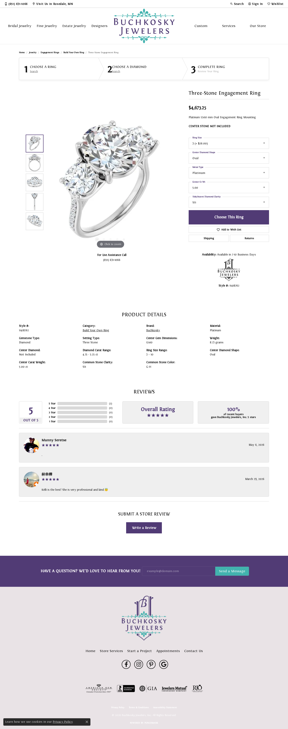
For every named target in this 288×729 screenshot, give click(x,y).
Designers (99, 26)
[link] (16, 4)
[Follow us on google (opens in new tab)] (163, 664)
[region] (110, 182)
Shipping (209, 238)
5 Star (52, 403)
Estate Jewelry (74, 26)
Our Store (258, 26)
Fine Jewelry (47, 26)
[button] (237, 4)
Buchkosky (153, 330)
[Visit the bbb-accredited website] (126, 688)
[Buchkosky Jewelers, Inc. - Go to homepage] (144, 618)
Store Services (111, 651)
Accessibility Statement (165, 707)
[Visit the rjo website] (197, 688)
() (110, 403)
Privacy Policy (117, 707)
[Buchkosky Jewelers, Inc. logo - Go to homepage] (144, 26)
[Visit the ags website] (99, 688)
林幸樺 (47, 474)
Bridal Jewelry (19, 26)
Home (22, 52)
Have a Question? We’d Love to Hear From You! (90, 571)
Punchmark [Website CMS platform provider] (151, 723)
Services (228, 26)
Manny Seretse (54, 440)
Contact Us (193, 651)
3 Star (52, 412)
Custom (200, 26)
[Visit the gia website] (148, 688)
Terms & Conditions (139, 707)
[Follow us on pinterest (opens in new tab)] (151, 664)
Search (34, 71)
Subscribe (232, 571)
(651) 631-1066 (111, 260)
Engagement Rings (50, 52)
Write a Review (144, 528)
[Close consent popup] (87, 722)
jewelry (32, 52)
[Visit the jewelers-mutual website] (174, 688)
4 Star (52, 408)
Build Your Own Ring (73, 52)
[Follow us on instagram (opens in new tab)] (138, 664)
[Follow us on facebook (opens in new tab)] (126, 664)
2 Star (52, 416)
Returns (249, 238)
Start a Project (139, 651)
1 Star (52, 421)
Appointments (168, 651)
